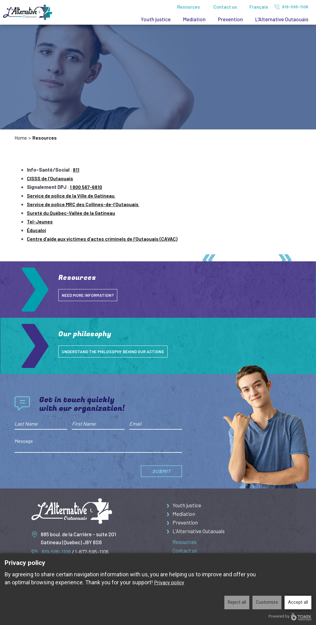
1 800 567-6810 (86, 187)
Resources (188, 7)
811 (76, 170)
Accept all (298, 602)
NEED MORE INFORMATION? (90, 295)
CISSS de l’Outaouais (50, 178)
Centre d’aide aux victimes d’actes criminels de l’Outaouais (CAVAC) (102, 239)
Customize (267, 602)
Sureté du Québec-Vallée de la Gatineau (71, 213)
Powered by (289, 616)
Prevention (230, 19)
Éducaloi (36, 230)
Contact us (225, 7)
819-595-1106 (291, 7)
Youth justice (156, 19)
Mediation (194, 19)
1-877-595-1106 (92, 552)
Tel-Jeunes (40, 221)
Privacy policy (169, 583)
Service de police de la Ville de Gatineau (71, 195)
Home (21, 138)
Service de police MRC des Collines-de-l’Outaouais (83, 204)
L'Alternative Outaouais (281, 19)
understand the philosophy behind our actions (120, 351)
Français (258, 7)
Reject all (237, 602)
